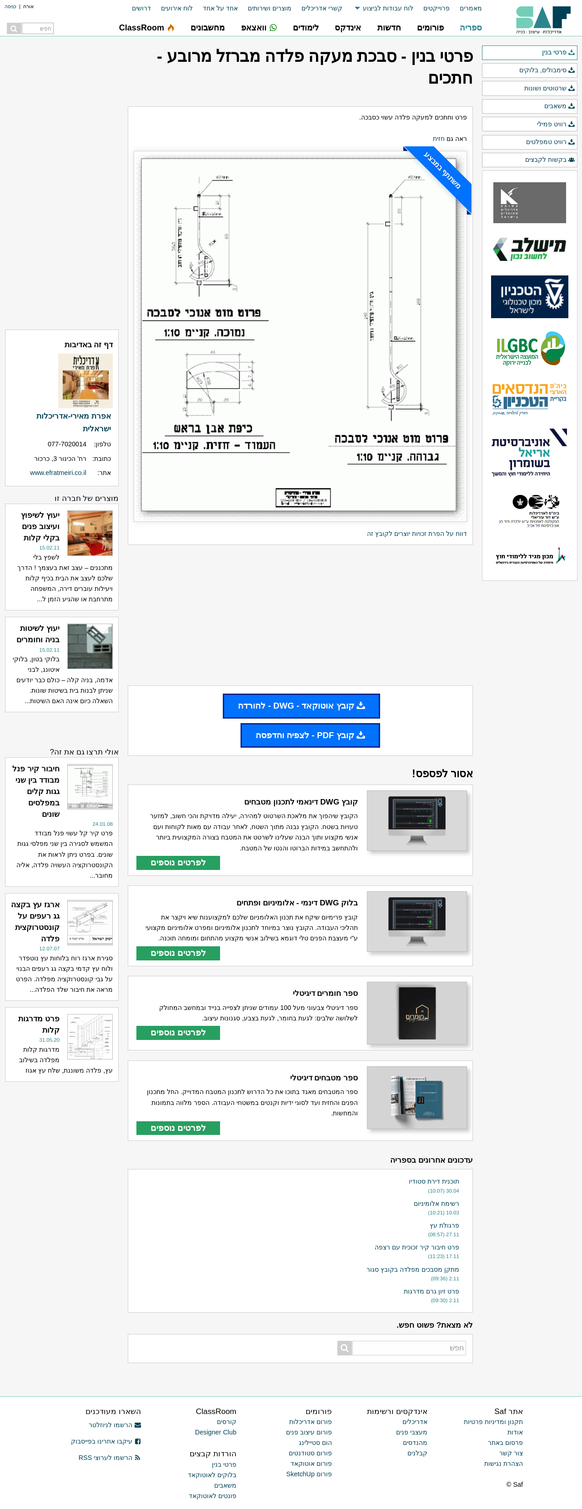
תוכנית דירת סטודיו (434, 1181)
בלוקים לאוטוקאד (212, 1475)
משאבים (559, 106)
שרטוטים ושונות (549, 89)
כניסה (10, 6)
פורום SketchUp (309, 1474)
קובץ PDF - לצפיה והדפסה (310, 735)
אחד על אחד (220, 8)
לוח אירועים (177, 8)
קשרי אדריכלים (321, 8)
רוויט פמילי (556, 125)
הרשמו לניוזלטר (115, 1425)
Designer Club (215, 1432)
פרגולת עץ (444, 1225)
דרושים (141, 8)
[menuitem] (466, 8)
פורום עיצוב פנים (309, 1432)
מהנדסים (415, 1442)
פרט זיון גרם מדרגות (431, 1291)
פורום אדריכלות (310, 1421)
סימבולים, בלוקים (547, 70)
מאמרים (471, 8)
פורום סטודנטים (310, 1453)
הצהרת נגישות (503, 1463)
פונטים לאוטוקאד (212, 1495)
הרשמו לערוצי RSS (110, 1457)
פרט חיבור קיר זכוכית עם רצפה (417, 1247)
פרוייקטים (436, 8)
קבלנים (417, 1453)
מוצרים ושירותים (269, 8)
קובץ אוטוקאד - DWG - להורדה (301, 705)
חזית (439, 138)
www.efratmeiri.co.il (58, 472)
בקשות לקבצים (550, 160)
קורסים (226, 1421)
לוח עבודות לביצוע (388, 8)
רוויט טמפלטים (550, 142)
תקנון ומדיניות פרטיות (493, 1421)
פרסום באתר (505, 1442)
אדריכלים (414, 1421)
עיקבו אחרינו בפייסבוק (106, 1441)
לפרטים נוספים (178, 862)
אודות (515, 1432)
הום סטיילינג (315, 1442)
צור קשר (511, 1453)
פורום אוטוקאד (311, 1463)
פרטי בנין (558, 53)
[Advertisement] (300, 615)
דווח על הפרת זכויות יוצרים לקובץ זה (417, 533)
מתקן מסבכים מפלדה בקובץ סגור (412, 1269)
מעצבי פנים (411, 1432)
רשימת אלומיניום (436, 1203)
